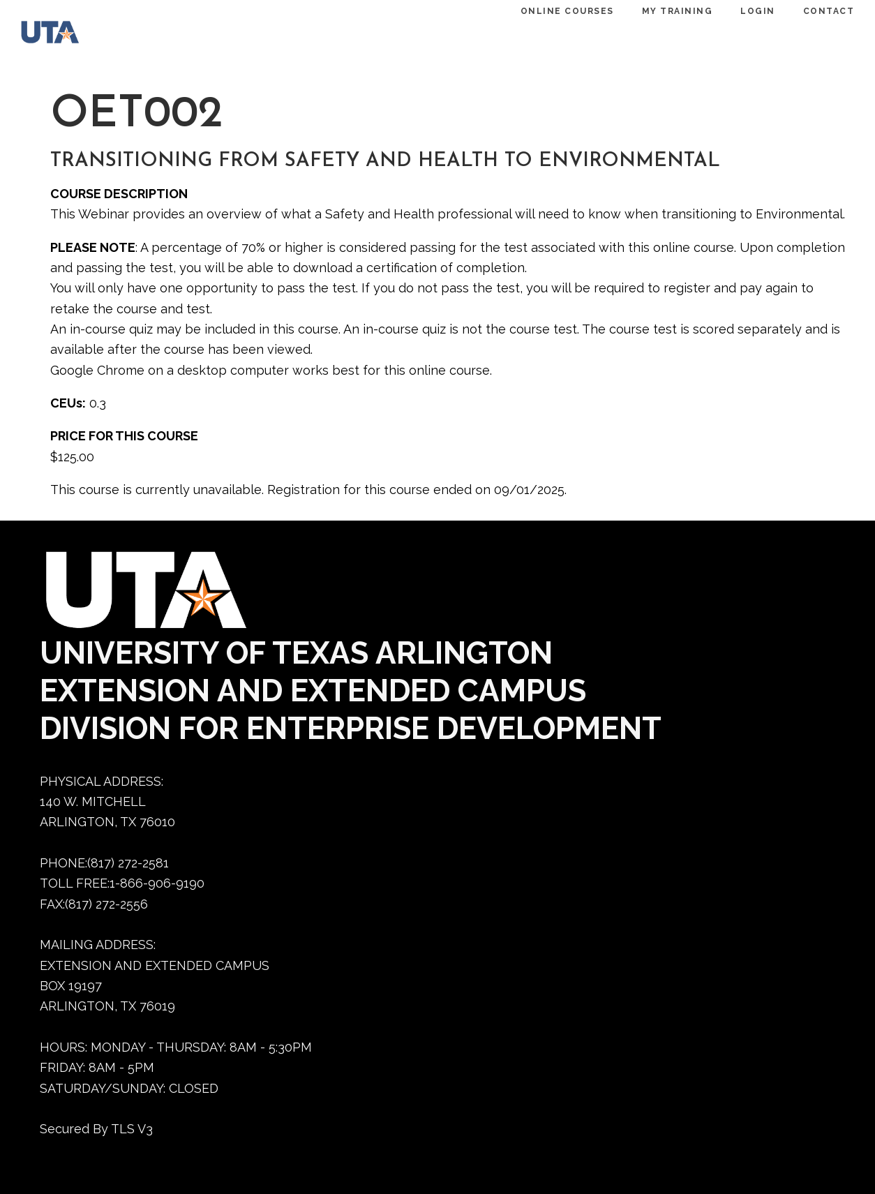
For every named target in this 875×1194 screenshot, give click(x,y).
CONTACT (815, 11)
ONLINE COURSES (553, 11)
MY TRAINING (663, 11)
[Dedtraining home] (57, 35)
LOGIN (743, 11)
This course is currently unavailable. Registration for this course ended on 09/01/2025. (448, 255)
